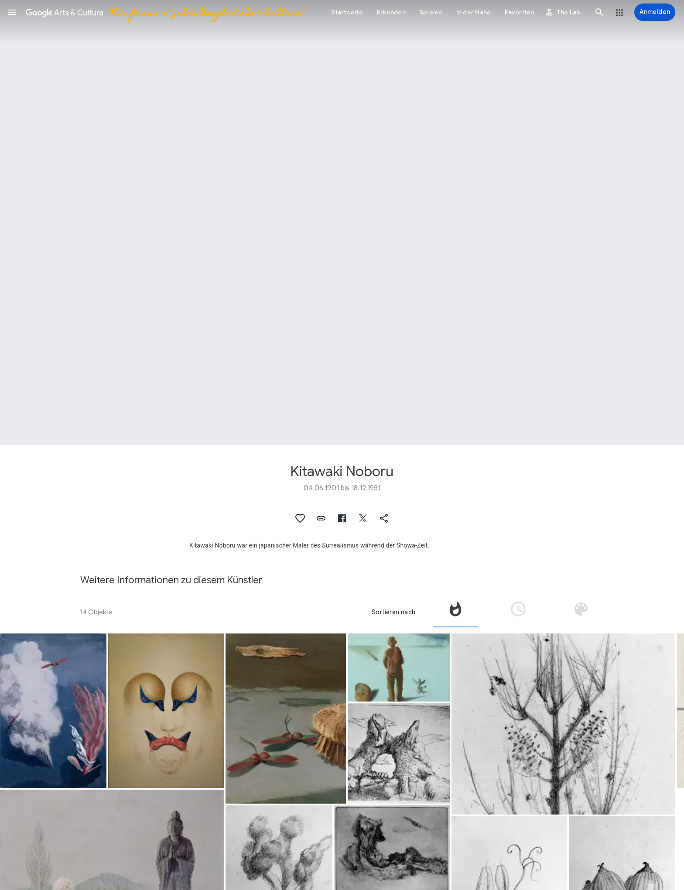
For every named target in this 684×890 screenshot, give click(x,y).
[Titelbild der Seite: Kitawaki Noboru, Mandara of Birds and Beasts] (342, 222)
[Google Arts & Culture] (164, 12)
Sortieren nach (393, 612)
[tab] (455, 612)
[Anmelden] (654, 12)
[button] (12, 12)
